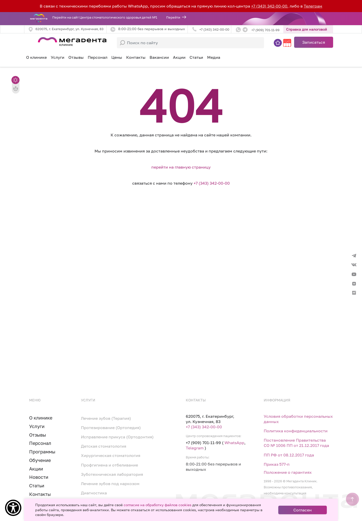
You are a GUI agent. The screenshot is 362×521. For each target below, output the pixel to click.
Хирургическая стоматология (110, 455)
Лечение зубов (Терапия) (106, 418)
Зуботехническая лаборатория (112, 474)
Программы (42, 451)
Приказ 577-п (277, 464)
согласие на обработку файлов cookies (157, 505)
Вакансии (159, 57)
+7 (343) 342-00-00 (269, 6)
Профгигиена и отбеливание (109, 464)
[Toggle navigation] (31, 42)
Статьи (196, 57)
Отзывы (76, 57)
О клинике (36, 57)
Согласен (302, 509)
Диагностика (94, 492)
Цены (116, 57)
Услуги (36, 426)
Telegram (195, 447)
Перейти (173, 17)
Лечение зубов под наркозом (110, 483)
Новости (38, 477)
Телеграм (313, 6)
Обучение (40, 460)
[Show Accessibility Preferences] (13, 508)
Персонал (97, 57)
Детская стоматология (103, 446)
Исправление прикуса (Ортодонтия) (117, 436)
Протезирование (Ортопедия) (111, 427)
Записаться (313, 42)
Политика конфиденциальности (296, 430)
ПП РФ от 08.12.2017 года (289, 454)
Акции (179, 57)
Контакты (136, 57)
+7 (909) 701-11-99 (265, 30)
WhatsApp (234, 442)
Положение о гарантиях (288, 472)
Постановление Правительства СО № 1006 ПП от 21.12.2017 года (296, 443)
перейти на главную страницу (181, 167)
